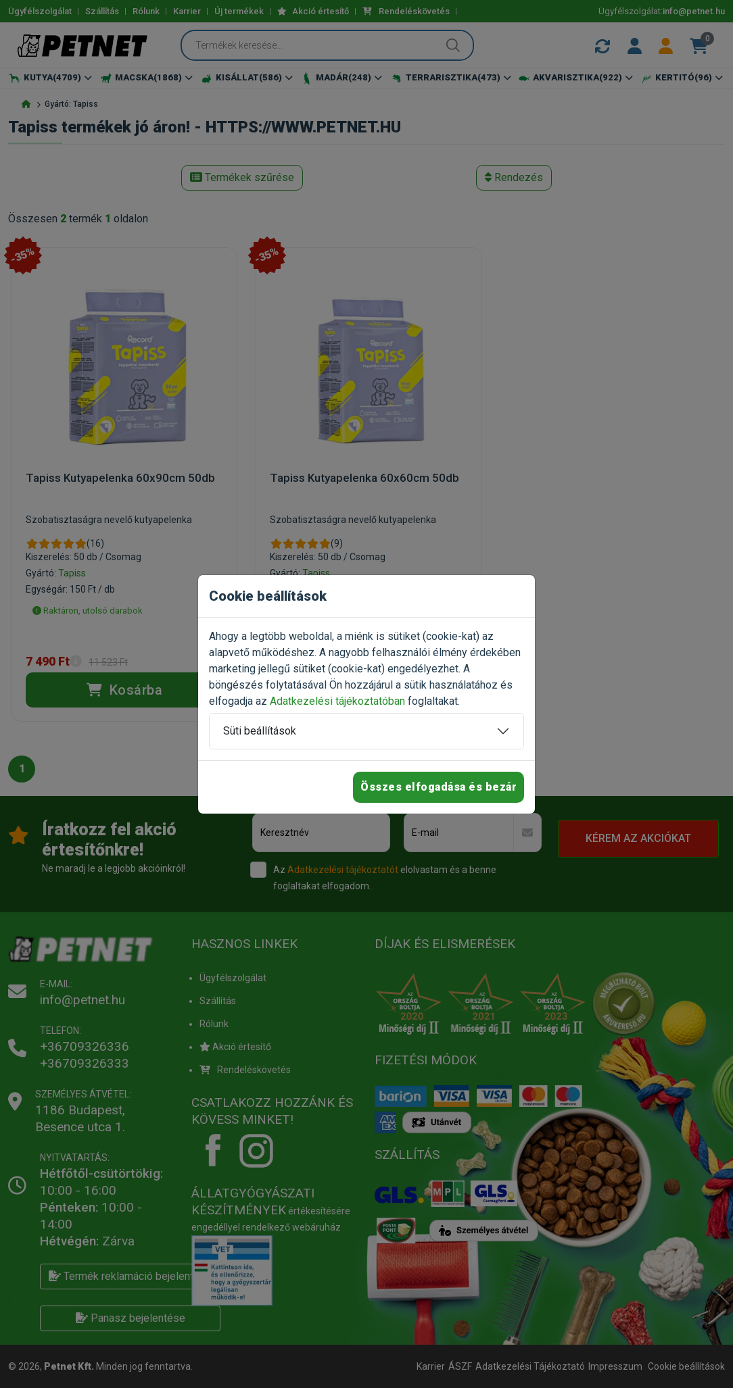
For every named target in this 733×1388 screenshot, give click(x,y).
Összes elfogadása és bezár (438, 786)
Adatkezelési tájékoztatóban (337, 701)
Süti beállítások (259, 730)
